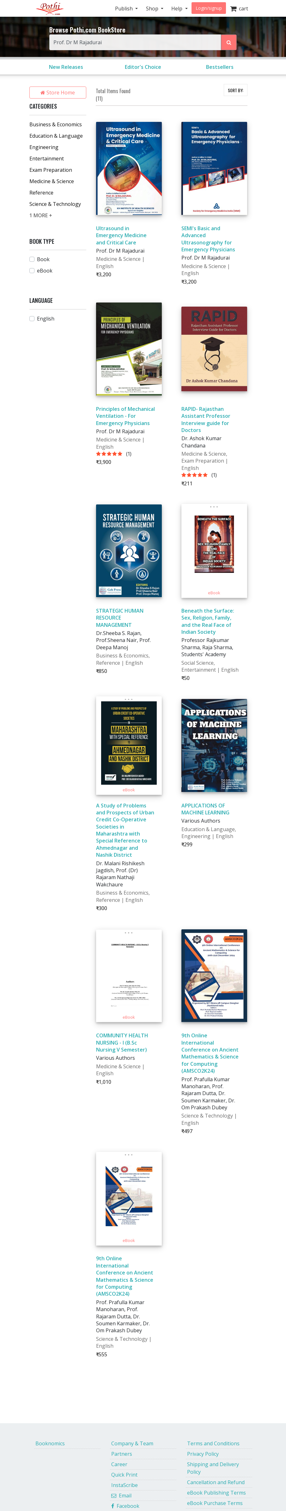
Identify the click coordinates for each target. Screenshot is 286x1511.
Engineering (43, 147)
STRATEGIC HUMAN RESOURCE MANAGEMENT (119, 617)
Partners (121, 1453)
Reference (41, 192)
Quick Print (124, 1474)
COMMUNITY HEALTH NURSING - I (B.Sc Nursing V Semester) (122, 1042)
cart (239, 8)
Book (43, 259)
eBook (44, 270)
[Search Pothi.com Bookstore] (229, 42)
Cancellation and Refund (216, 1482)
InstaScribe (124, 1485)
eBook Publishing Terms (216, 1492)
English (45, 318)
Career (119, 1464)
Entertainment (46, 158)
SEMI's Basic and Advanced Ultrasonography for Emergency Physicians (208, 239)
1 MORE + (40, 215)
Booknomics (50, 1443)
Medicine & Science (51, 181)
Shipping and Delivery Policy (213, 1468)
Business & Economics (55, 124)
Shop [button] (153, 8)
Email (121, 1495)
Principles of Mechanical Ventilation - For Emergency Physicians (125, 416)
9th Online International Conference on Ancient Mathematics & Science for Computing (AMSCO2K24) (210, 1053)
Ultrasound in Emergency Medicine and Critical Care (121, 235)
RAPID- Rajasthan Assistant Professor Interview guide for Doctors (205, 419)
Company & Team (132, 1443)
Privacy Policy (203, 1453)
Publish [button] (124, 8)
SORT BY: (235, 90)
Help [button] (177, 8)
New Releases (66, 66)
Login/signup (209, 8)
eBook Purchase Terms (215, 1503)
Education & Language (56, 135)
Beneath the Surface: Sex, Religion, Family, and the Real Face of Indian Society (207, 621)
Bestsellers (220, 66)
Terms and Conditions (213, 1443)
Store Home (57, 92)
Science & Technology (55, 204)
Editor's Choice (143, 66)
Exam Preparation (50, 169)
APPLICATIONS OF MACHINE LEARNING (205, 809)
